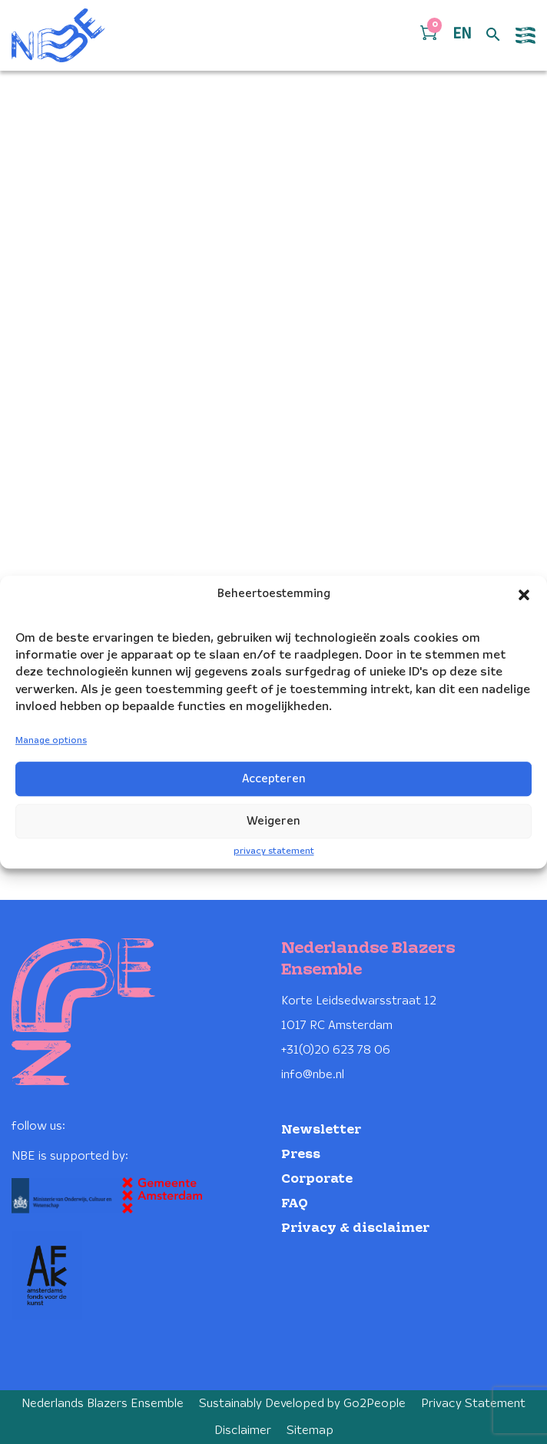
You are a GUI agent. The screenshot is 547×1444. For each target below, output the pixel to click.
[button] (524, 594)
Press (300, 1154)
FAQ (294, 1204)
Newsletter (321, 1130)
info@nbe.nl (312, 1075)
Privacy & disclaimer (355, 1228)
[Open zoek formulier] (493, 35)
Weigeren (273, 821)
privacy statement (274, 851)
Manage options (51, 741)
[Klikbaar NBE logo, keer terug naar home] (58, 35)
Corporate (317, 1179)
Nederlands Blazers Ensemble (103, 1403)
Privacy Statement (473, 1403)
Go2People (374, 1403)
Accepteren (274, 779)
